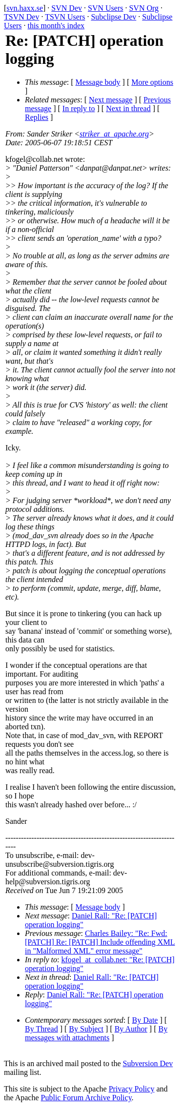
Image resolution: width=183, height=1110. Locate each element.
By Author (131, 1029)
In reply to (78, 108)
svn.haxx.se (24, 8)
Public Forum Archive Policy (86, 1097)
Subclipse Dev (113, 17)
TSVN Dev (21, 17)
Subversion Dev (148, 1063)
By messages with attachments (96, 1033)
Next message (110, 100)
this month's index (55, 25)
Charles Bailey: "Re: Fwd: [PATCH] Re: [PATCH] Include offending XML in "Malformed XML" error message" (100, 942)
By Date (145, 1020)
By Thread (41, 1029)
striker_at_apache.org (114, 134)
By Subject (86, 1029)
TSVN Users (65, 17)
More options (152, 82)
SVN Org (144, 8)
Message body (98, 82)
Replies (36, 117)
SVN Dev (66, 8)
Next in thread (128, 108)
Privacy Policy (132, 1089)
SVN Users (105, 8)
